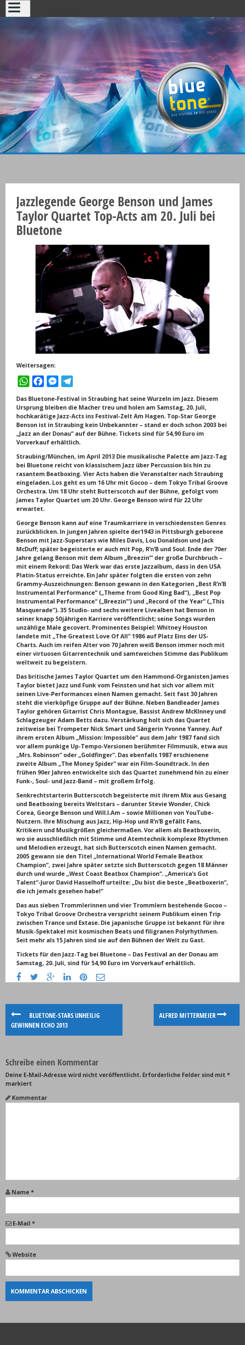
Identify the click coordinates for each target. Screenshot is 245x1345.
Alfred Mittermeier (193, 1015)
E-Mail (24, 1223)
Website (24, 1255)
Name (23, 1192)
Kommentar (29, 1098)
